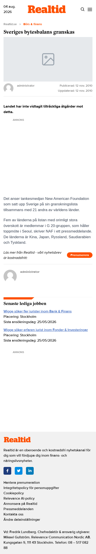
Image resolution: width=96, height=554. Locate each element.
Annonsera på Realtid (20, 504)
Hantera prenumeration (22, 482)
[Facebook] (7, 471)
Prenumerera (79, 255)
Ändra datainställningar (22, 519)
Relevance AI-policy (19, 498)
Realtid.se (10, 24)
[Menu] (89, 9)
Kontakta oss (13, 514)
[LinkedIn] (30, 471)
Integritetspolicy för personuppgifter (31, 488)
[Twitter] (18, 471)
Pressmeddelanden (18, 509)
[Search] (82, 9)
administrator (29, 272)
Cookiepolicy (14, 493)
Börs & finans (32, 24)
